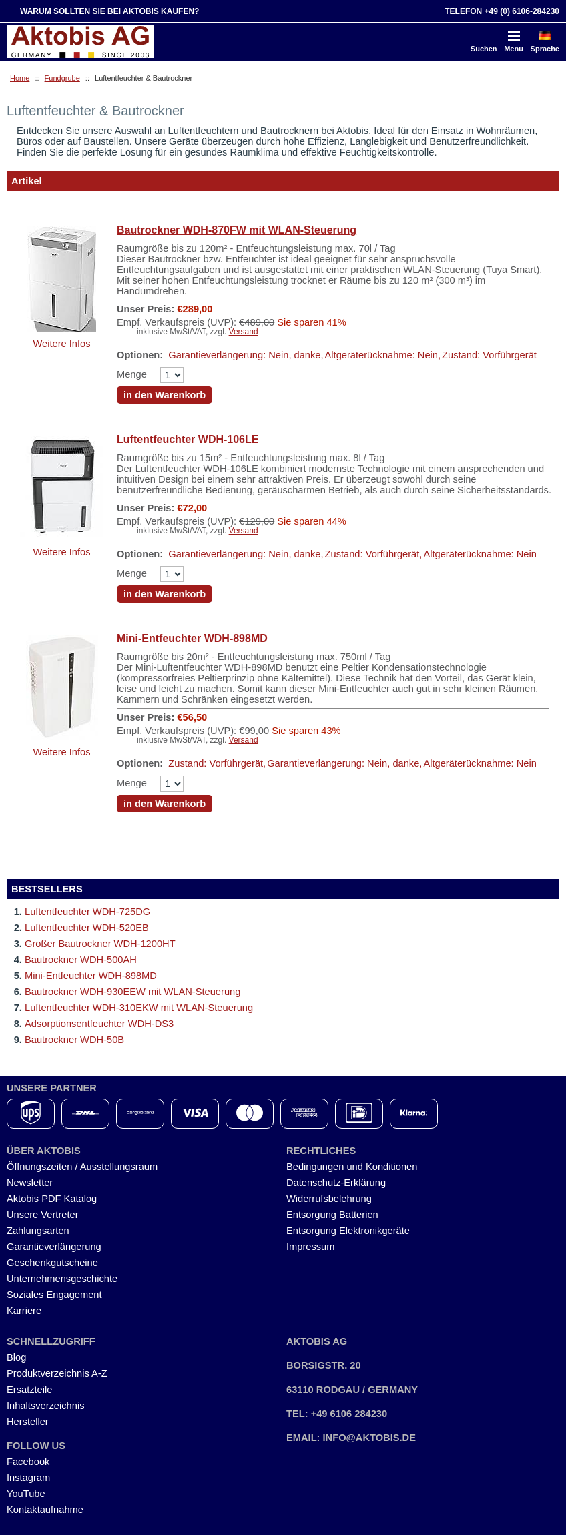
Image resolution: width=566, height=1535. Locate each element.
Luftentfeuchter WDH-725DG (87, 911)
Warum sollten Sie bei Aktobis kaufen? (109, 11)
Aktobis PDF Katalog (52, 1198)
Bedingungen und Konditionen (351, 1166)
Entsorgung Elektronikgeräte (348, 1230)
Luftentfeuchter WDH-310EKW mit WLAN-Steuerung (139, 1007)
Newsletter (30, 1182)
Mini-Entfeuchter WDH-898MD (192, 638)
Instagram (28, 1477)
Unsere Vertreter (43, 1214)
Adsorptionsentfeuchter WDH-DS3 (99, 1023)
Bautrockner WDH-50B (74, 1039)
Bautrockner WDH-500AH (81, 959)
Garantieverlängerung (54, 1246)
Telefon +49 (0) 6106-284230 (502, 11)
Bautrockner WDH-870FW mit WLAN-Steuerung (236, 230)
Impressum (310, 1246)
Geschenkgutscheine (52, 1262)
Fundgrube (62, 78)
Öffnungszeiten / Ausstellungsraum (82, 1166)
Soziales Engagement (54, 1294)
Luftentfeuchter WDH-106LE (187, 439)
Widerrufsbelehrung (329, 1198)
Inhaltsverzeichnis (46, 1405)
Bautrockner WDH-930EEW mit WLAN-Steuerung (132, 991)
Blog (16, 1357)
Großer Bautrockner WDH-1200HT (100, 943)
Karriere (24, 1310)
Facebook (28, 1461)
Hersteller (28, 1421)
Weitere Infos (61, 343)
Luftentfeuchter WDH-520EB (87, 927)
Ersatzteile (29, 1389)
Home (19, 78)
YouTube (26, 1493)
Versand (243, 331)
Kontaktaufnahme (45, 1509)
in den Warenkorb (164, 395)
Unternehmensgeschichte (62, 1278)
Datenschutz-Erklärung (336, 1182)
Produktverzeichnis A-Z (57, 1373)
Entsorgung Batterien (332, 1214)
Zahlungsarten (38, 1230)
